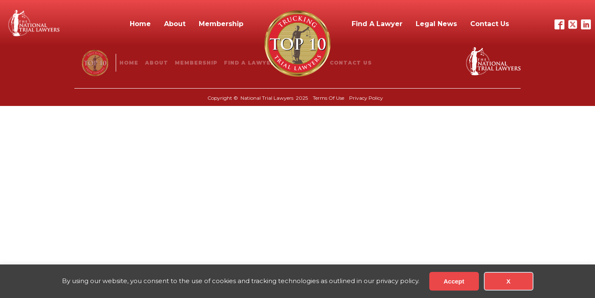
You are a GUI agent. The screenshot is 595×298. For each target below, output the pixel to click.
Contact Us (489, 24)
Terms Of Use (328, 98)
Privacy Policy (366, 98)
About (175, 24)
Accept (453, 281)
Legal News (436, 24)
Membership (221, 24)
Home (140, 24)
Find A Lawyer (377, 24)
